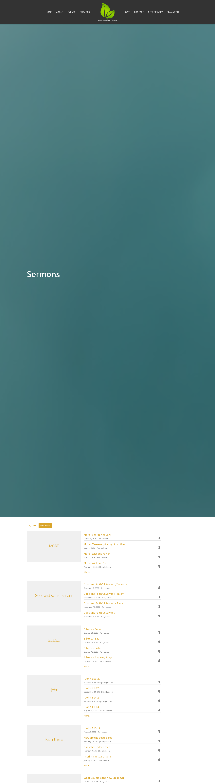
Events (72, 11)
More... (87, 571)
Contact (139, 11)
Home (49, 11)
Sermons (85, 11)
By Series (45, 525)
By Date (32, 525)
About (59, 11)
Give (127, 11)
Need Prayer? (155, 11)
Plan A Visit (173, 11)
